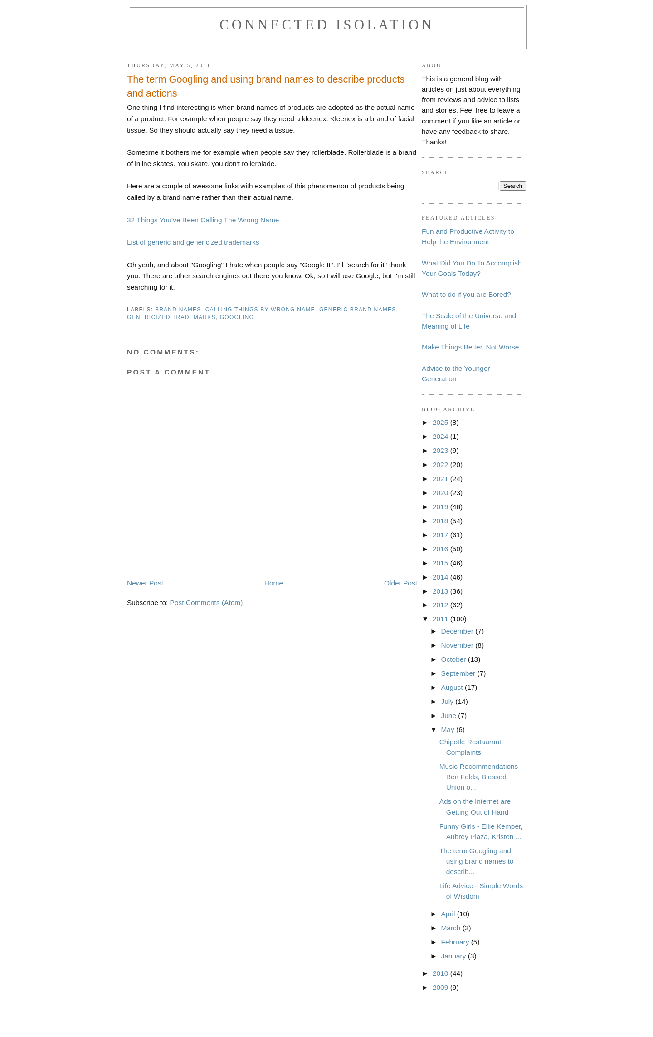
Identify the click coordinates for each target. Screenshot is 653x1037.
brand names (178, 309)
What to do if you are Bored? (466, 294)
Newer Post (145, 583)
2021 (441, 478)
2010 (441, 973)
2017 (441, 535)
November (458, 645)
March (451, 928)
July (448, 701)
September (459, 673)
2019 (441, 507)
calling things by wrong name (260, 309)
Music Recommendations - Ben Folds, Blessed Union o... (480, 776)
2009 (441, 987)
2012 (441, 605)
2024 (441, 436)
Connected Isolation (326, 25)
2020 (441, 492)
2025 (441, 422)
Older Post (400, 583)
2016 (441, 549)
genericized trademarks (171, 317)
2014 (441, 577)
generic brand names (357, 309)
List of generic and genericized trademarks (193, 242)
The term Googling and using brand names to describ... (476, 861)
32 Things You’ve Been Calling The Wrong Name (203, 220)
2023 (441, 450)
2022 (441, 464)
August (452, 687)
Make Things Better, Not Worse (470, 347)
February (456, 942)
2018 (441, 521)
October (454, 659)
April (449, 914)
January (454, 956)
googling (237, 317)
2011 (441, 619)
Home (273, 583)
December (458, 631)
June (449, 715)
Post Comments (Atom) (206, 602)
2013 (441, 591)
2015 (441, 563)
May (448, 729)
